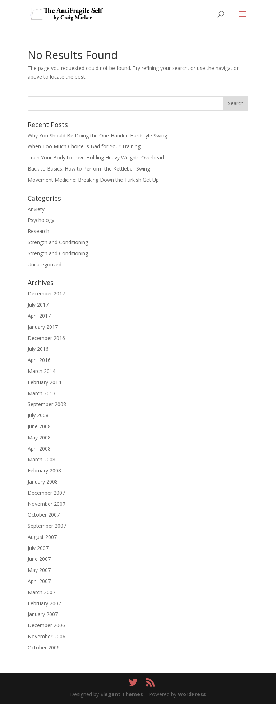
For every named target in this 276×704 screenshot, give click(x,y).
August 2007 (42, 536)
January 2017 (43, 326)
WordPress (192, 694)
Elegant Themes (121, 694)
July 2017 (38, 304)
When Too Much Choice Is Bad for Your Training (84, 146)
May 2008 (39, 437)
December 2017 (46, 293)
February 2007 (44, 603)
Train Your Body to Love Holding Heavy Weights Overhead (96, 157)
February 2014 (44, 382)
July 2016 (38, 348)
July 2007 (38, 548)
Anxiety (36, 209)
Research (38, 231)
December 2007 (46, 492)
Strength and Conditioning (58, 242)
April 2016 (39, 359)
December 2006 (46, 625)
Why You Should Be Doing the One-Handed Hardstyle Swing (97, 135)
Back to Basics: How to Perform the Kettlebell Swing (89, 168)
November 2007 (46, 503)
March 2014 (41, 371)
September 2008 (47, 404)
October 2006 (44, 647)
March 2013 (41, 393)
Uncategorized (44, 264)
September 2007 (47, 525)
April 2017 (39, 315)
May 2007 (39, 570)
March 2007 (41, 592)
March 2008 (41, 459)
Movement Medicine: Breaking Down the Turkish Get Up (93, 179)
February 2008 (44, 470)
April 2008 (39, 448)
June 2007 (39, 558)
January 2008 (43, 481)
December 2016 (46, 338)
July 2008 (38, 415)
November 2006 (46, 636)
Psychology (41, 219)
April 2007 (39, 581)
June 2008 (39, 426)
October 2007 (44, 514)
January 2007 (43, 614)
